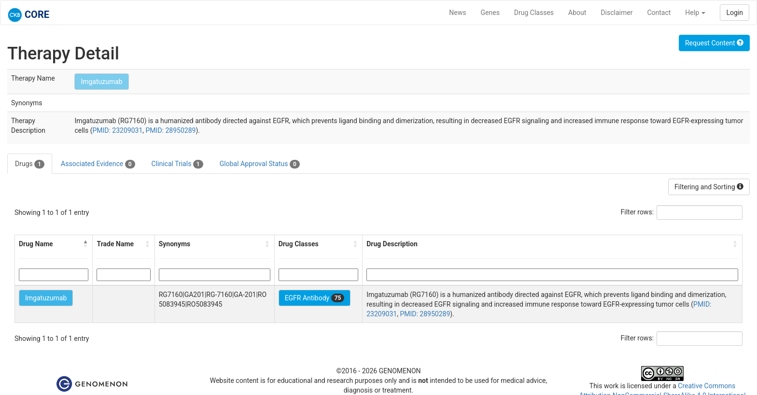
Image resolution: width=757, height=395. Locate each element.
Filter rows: (637, 212)
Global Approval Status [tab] (260, 164)
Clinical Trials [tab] (177, 164)
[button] (85, 244)
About (577, 12)
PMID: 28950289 (171, 130)
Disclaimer (616, 12)
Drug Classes (534, 12)
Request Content (714, 43)
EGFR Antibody (315, 298)
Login (734, 12)
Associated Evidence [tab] (98, 164)
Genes (490, 12)
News (457, 12)
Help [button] (695, 12)
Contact (659, 12)
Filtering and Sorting (708, 187)
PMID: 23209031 (117, 130)
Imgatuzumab (101, 81)
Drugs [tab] (29, 164)
